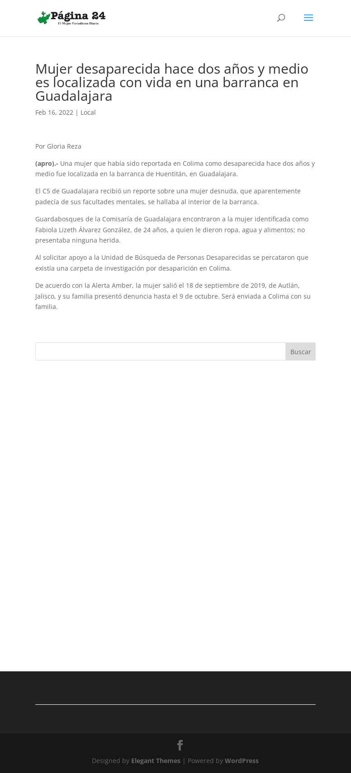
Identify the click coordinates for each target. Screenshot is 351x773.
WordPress (242, 760)
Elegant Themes (155, 760)
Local (88, 112)
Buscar (300, 351)
